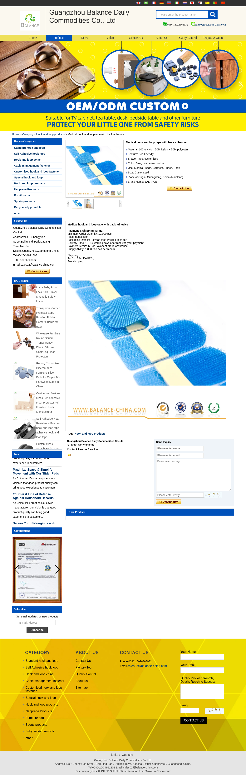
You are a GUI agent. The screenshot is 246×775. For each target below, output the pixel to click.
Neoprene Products (26, 189)
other (17, 213)
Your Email (187, 665)
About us (82, 681)
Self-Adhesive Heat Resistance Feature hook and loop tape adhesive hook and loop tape (48, 429)
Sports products (24, 201)
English (137, 3)
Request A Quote (213, 37)
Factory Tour (84, 667)
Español (206, 3)
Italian (176, 3)
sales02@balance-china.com (208, 24)
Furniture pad (23, 195)
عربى (145, 3)
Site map (82, 687)
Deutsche (161, 3)
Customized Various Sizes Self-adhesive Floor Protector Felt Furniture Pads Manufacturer (48, 404)
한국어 (199, 3)
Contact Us (136, 37)
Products (58, 37)
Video (110, 37)
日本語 (191, 3)
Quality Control (187, 37)
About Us (162, 37)
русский (168, 3)
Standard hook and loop (29, 147)
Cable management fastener (32, 165)
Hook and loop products (50, 134)
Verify (184, 705)
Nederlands (184, 3)
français (153, 3)
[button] (241, 86)
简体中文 (222, 3)
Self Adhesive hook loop (29, 153)
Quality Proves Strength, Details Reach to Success (197, 680)
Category (27, 134)
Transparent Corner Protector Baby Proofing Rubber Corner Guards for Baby (48, 319)
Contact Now (37, 271)
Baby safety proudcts (28, 207)
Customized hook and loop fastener (37, 171)
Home (33, 37)
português (214, 3)
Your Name (188, 651)
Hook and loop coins (27, 159)
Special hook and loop (28, 177)
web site (127, 754)
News (84, 37)
